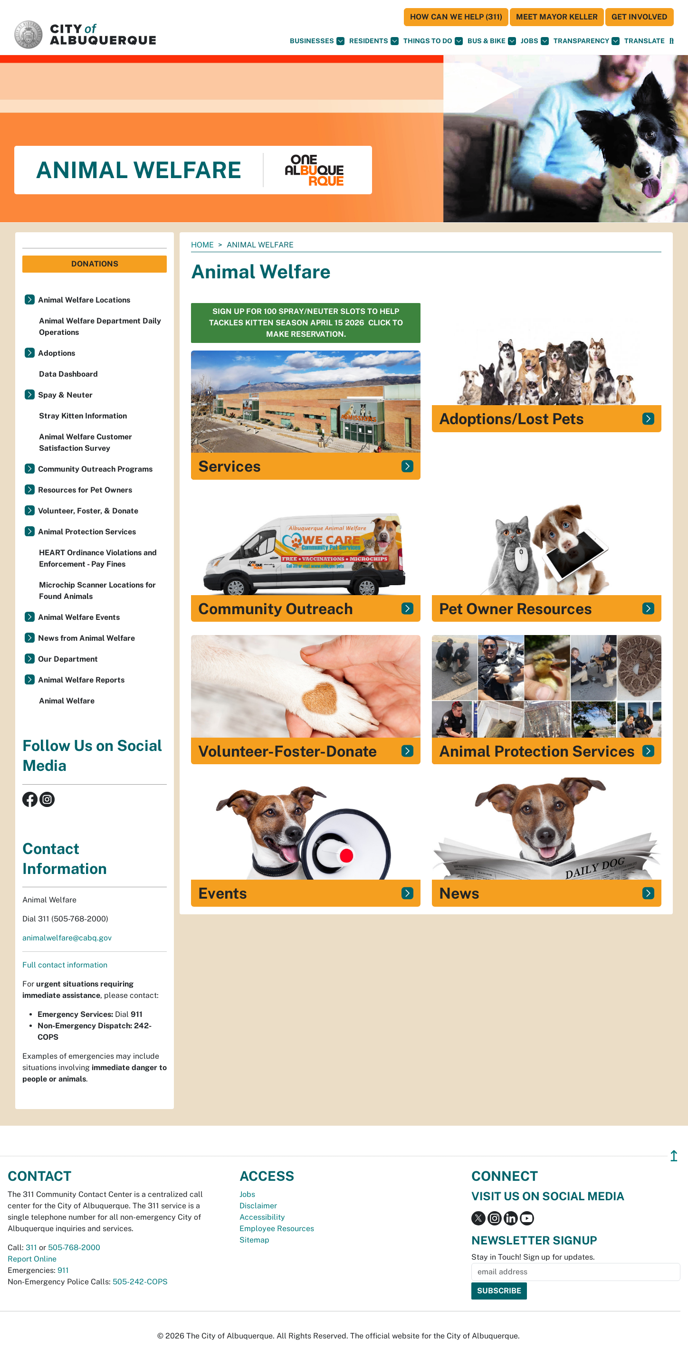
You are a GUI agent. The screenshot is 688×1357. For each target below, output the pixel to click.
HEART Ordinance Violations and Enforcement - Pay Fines (98, 558)
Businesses (317, 41)
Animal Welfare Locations (84, 299)
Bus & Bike (492, 41)
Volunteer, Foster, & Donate (88, 510)
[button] (644, 41)
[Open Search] (671, 41)
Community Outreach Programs (95, 469)
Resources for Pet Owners (85, 489)
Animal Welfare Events (79, 617)
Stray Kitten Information (83, 415)
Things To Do (433, 41)
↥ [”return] (674, 1156)
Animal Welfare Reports (81, 679)
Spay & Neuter (65, 394)
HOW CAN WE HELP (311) (456, 16)
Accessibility (262, 1217)
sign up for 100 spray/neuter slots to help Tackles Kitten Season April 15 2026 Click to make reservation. (306, 323)
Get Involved (640, 16)
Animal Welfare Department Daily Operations (100, 326)
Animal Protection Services (87, 531)
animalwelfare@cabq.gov (67, 937)
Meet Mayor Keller (557, 16)
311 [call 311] (31, 1247)
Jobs (535, 41)
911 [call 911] (63, 1270)
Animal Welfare (67, 700)
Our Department (68, 659)
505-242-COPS (140, 1281)
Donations (94, 263)
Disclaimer (258, 1205)
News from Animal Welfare (86, 638)
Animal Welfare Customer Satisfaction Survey (85, 442)
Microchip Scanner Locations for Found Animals (97, 590)
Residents (374, 41)
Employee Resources (276, 1228)
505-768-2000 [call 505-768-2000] (74, 1247)
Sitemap (254, 1239)
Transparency (587, 41)
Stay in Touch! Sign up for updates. (533, 1257)
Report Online (32, 1258)
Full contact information (64, 964)
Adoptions (56, 353)
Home (202, 244)
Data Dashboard (68, 374)
